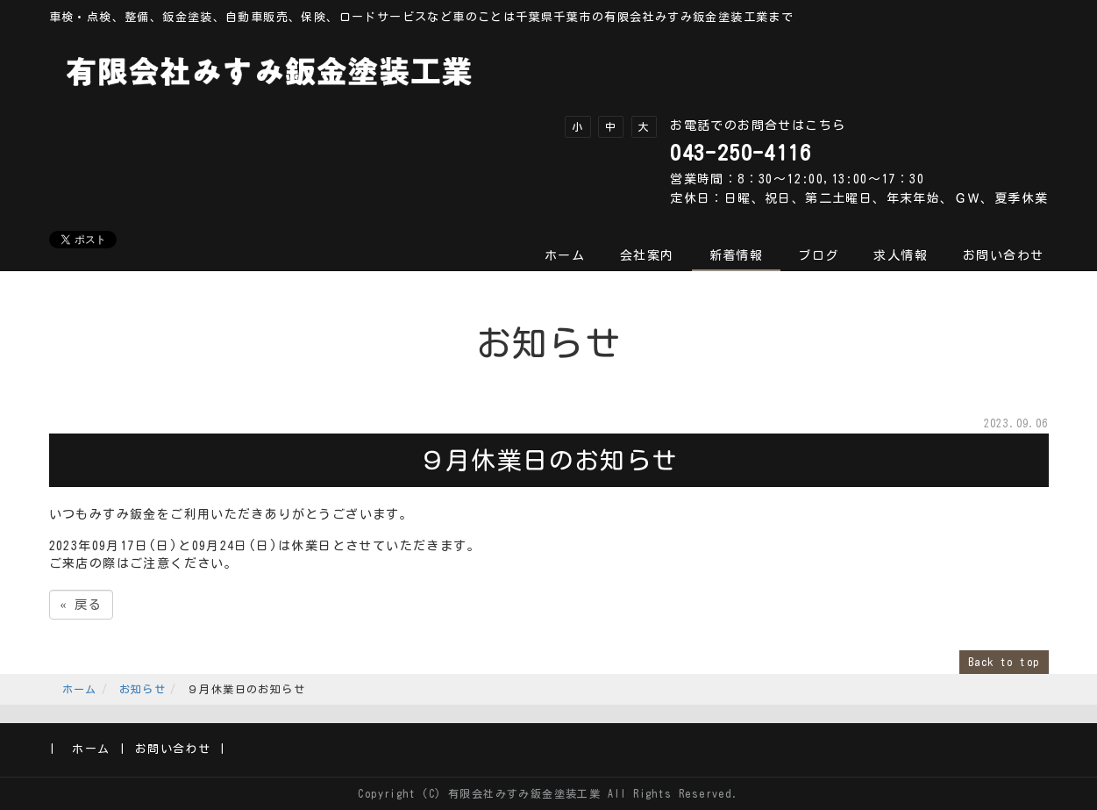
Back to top (1003, 661)
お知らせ (143, 689)
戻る (82, 605)
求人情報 (900, 255)
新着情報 (736, 255)
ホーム (565, 255)
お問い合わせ (1003, 255)
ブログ (818, 255)
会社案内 (647, 255)
